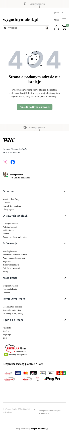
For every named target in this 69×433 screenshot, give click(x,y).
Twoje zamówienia (10, 286)
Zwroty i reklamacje (11, 265)
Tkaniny (6, 234)
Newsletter (7, 328)
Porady (5, 271)
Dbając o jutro (8, 209)
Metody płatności (10, 251)
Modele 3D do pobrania (12, 307)
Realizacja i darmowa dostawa (15, 255)
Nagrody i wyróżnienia (12, 206)
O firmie (6, 202)
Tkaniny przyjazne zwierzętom (15, 237)
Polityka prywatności (11, 268)
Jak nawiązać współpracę (13, 313)
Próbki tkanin (8, 230)
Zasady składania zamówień (14, 258)
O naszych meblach (10, 223)
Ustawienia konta (10, 289)
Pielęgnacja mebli (10, 227)
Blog (5, 338)
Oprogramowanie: (49, 412)
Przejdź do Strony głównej (35, 107)
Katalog (6, 331)
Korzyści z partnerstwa (12, 310)
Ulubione (6, 292)
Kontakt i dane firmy (11, 199)
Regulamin (7, 261)
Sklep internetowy (31, 428)
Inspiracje (7, 334)
